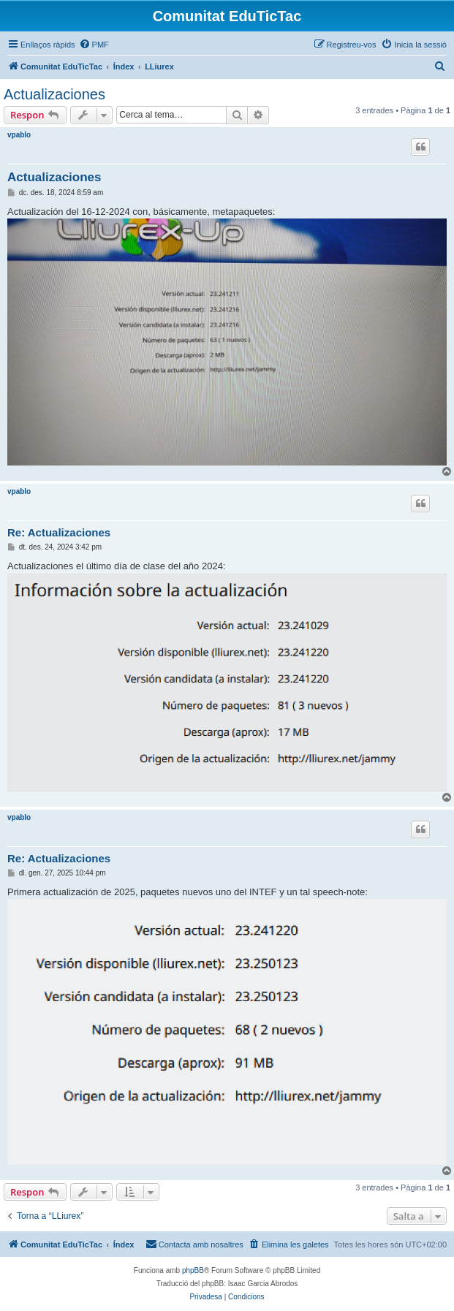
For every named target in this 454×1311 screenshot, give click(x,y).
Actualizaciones (54, 94)
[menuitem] (94, 44)
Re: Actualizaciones (58, 532)
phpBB (193, 1270)
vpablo (19, 135)
